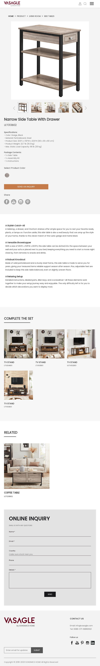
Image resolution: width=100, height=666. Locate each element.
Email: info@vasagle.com (81, 625)
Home (11, 16)
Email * (12, 541)
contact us (77, 618)
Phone (11, 560)
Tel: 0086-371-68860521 (81, 629)
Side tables (49, 16)
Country (12, 550)
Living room (35, 16)
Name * (12, 531)
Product (21, 16)
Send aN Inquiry (26, 186)
